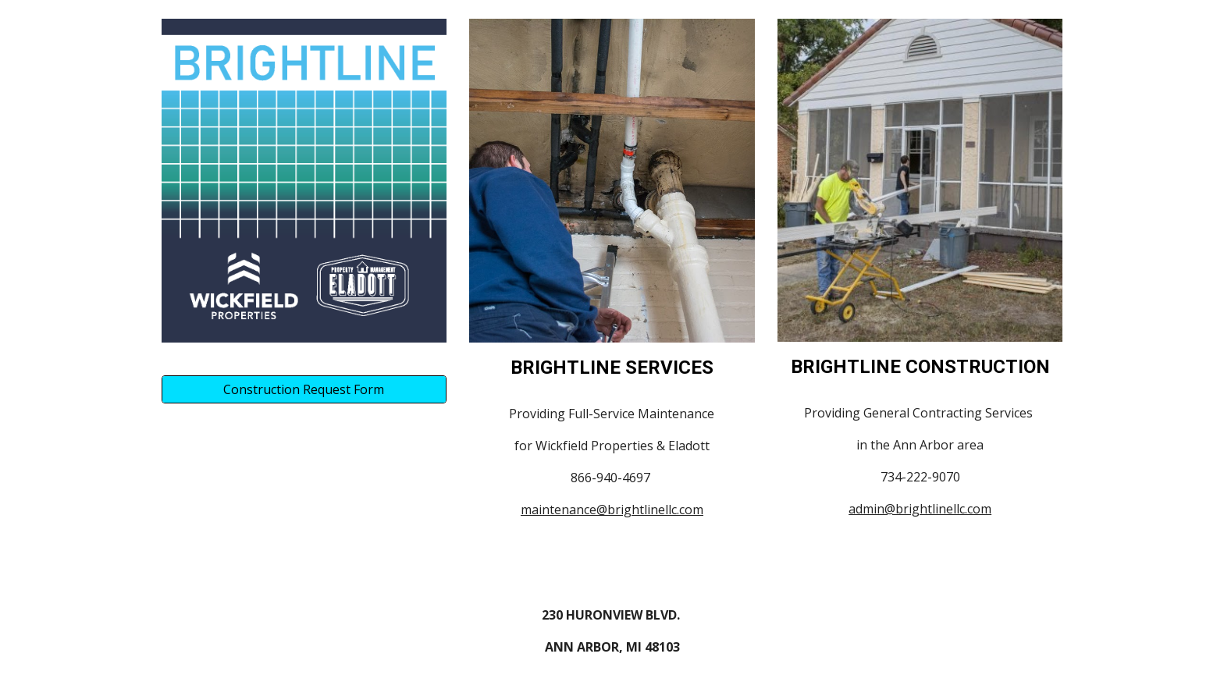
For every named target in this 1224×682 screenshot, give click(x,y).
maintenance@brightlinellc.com (612, 509)
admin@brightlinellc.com (920, 508)
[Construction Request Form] (304, 389)
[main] (611, 368)
